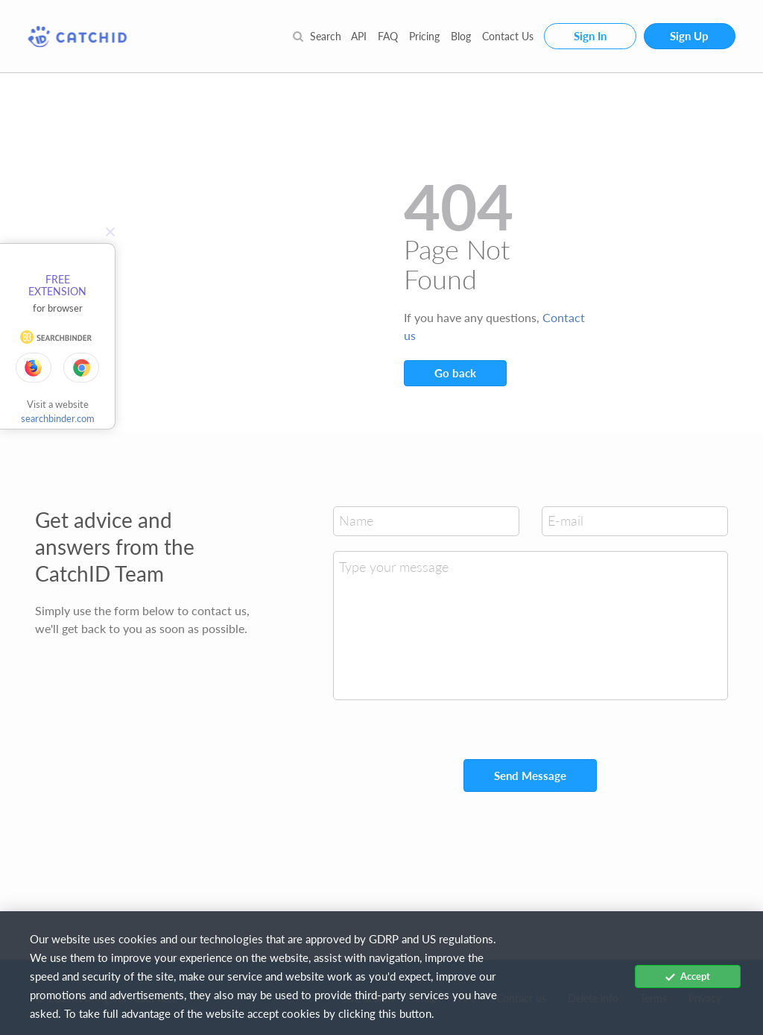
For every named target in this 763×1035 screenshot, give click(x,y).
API (359, 36)
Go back (455, 373)
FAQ (388, 36)
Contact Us (508, 36)
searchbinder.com (58, 418)
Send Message (530, 775)
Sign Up (689, 36)
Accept (687, 976)
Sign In (590, 36)
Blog (461, 36)
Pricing (424, 36)
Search (316, 36)
